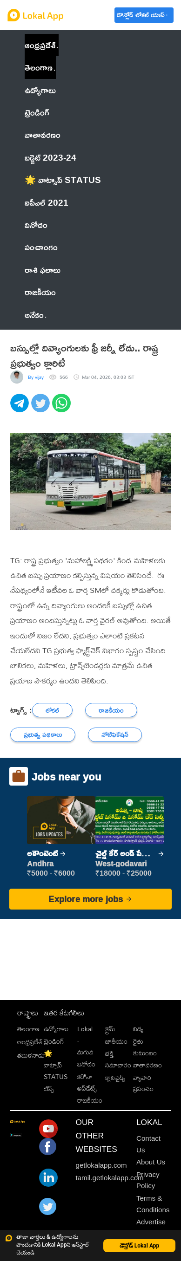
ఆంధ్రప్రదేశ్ (40, 44)
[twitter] (41, 408)
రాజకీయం (89, 1100)
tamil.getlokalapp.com (110, 1178)
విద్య (138, 1028)
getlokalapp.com (101, 1165)
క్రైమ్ (110, 1028)
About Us (150, 1162)
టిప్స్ (49, 1088)
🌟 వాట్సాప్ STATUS (55, 1065)
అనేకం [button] (36, 314)
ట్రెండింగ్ (54, 1041)
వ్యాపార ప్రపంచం (143, 1083)
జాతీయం (116, 1041)
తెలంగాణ (39, 67)
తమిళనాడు (31, 1055)
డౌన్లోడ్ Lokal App (140, 1245)
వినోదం (86, 1064)
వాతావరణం (147, 1065)
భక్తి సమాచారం (118, 1059)
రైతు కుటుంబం (145, 1047)
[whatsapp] (62, 408)
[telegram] (20, 408)
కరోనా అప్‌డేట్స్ (87, 1082)
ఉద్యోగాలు (56, 1028)
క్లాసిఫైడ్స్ (115, 1077)
